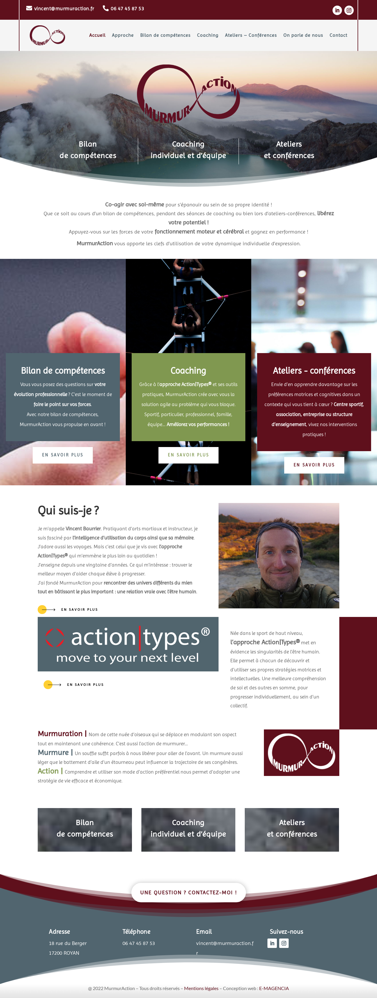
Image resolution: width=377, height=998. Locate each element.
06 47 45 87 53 (127, 8)
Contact (338, 35)
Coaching (208, 35)
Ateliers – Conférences (251, 35)
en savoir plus (62, 455)
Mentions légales (201, 988)
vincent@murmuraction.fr (64, 8)
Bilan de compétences (165, 35)
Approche (123, 35)
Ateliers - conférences (314, 370)
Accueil (97, 35)
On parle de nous (303, 35)
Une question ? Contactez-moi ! (188, 892)
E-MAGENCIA (274, 988)
